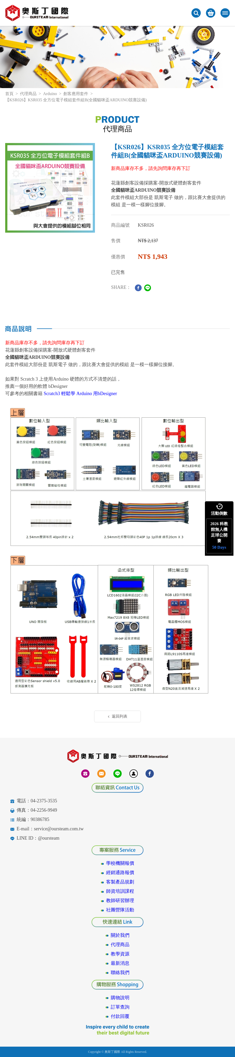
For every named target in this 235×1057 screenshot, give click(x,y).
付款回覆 (120, 1016)
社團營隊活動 (120, 909)
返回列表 (117, 716)
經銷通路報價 (120, 872)
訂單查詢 (120, 1007)
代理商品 (28, 93)
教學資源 (120, 953)
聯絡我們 (120, 972)
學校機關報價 (120, 863)
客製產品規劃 (120, 881)
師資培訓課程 (120, 891)
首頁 (9, 93)
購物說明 (120, 997)
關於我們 (120, 935)
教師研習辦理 (120, 900)
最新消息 (120, 963)
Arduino (50, 93)
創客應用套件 (75, 93)
